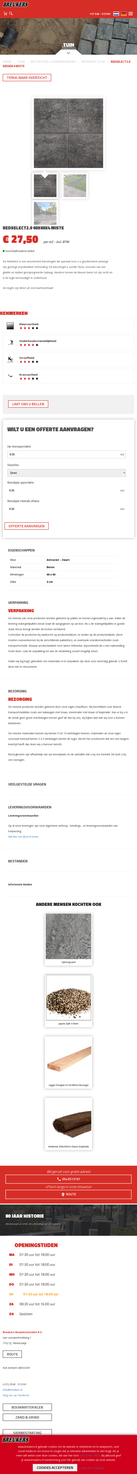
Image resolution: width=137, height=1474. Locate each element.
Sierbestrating (27, 1433)
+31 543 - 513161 (100, 14)
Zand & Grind (27, 1417)
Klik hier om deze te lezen (23, 836)
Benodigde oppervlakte (20, 482)
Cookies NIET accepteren (91, 1468)
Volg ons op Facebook (16, 1395)
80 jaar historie (24, 1215)
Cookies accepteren (55, 1467)
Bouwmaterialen (27, 1407)
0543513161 (68, 1179)
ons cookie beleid (90, 1455)
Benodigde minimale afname (23, 501)
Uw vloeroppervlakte (19, 446)
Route (68, 1194)
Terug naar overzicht (27, 77)
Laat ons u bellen (28, 404)
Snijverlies (13, 465)
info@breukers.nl (12, 1389)
